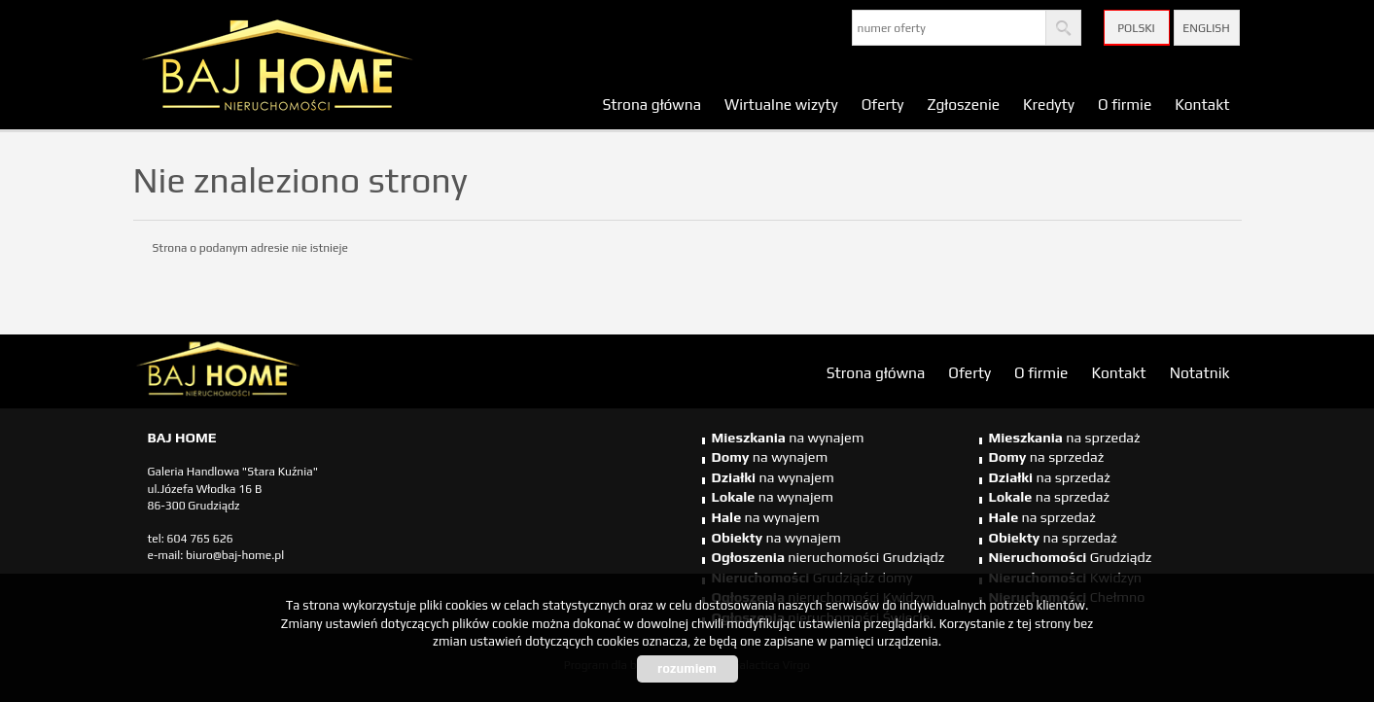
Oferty (883, 104)
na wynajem (788, 437)
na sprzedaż (1065, 437)
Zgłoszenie (963, 104)
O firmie (1124, 104)
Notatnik (1200, 372)
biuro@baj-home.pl (235, 555)
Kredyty (1049, 104)
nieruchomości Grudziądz (828, 557)
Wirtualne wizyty (781, 104)
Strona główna (651, 104)
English (1205, 28)
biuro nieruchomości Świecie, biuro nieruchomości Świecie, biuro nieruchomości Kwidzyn (284, 372)
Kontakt (1202, 104)
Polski (1136, 28)
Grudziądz (1070, 557)
